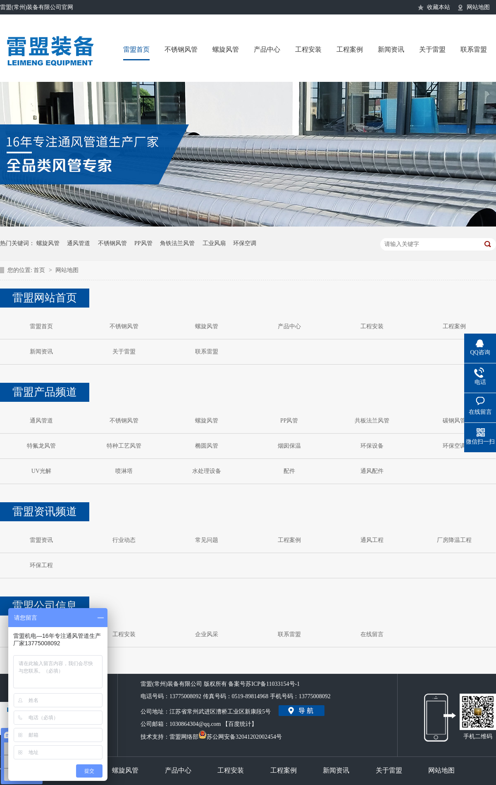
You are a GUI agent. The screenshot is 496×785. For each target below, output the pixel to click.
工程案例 (349, 49)
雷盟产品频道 (44, 392)
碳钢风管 (454, 421)
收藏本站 (438, 7)
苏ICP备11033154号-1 (273, 684)
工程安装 (308, 49)
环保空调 (244, 243)
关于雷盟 (432, 49)
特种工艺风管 (124, 446)
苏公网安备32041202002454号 (240, 735)
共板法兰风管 (372, 421)
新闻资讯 (391, 49)
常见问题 (206, 540)
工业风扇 (214, 243)
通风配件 (372, 471)
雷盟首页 (136, 49)
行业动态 (124, 540)
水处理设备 (206, 471)
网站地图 (478, 7)
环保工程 (41, 565)
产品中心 (267, 49)
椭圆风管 (206, 446)
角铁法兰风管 (177, 243)
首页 (40, 270)
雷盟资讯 (41, 540)
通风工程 (372, 540)
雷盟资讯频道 (44, 512)
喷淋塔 (124, 471)
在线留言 (372, 634)
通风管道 (78, 243)
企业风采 (206, 634)
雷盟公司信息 (44, 606)
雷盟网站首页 (44, 298)
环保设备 (372, 446)
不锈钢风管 (181, 49)
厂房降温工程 (454, 540)
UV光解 (41, 471)
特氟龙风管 (41, 446)
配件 (289, 471)
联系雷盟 (473, 49)
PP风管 (143, 243)
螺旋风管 (225, 49)
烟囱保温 (289, 446)
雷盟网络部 (183, 737)
